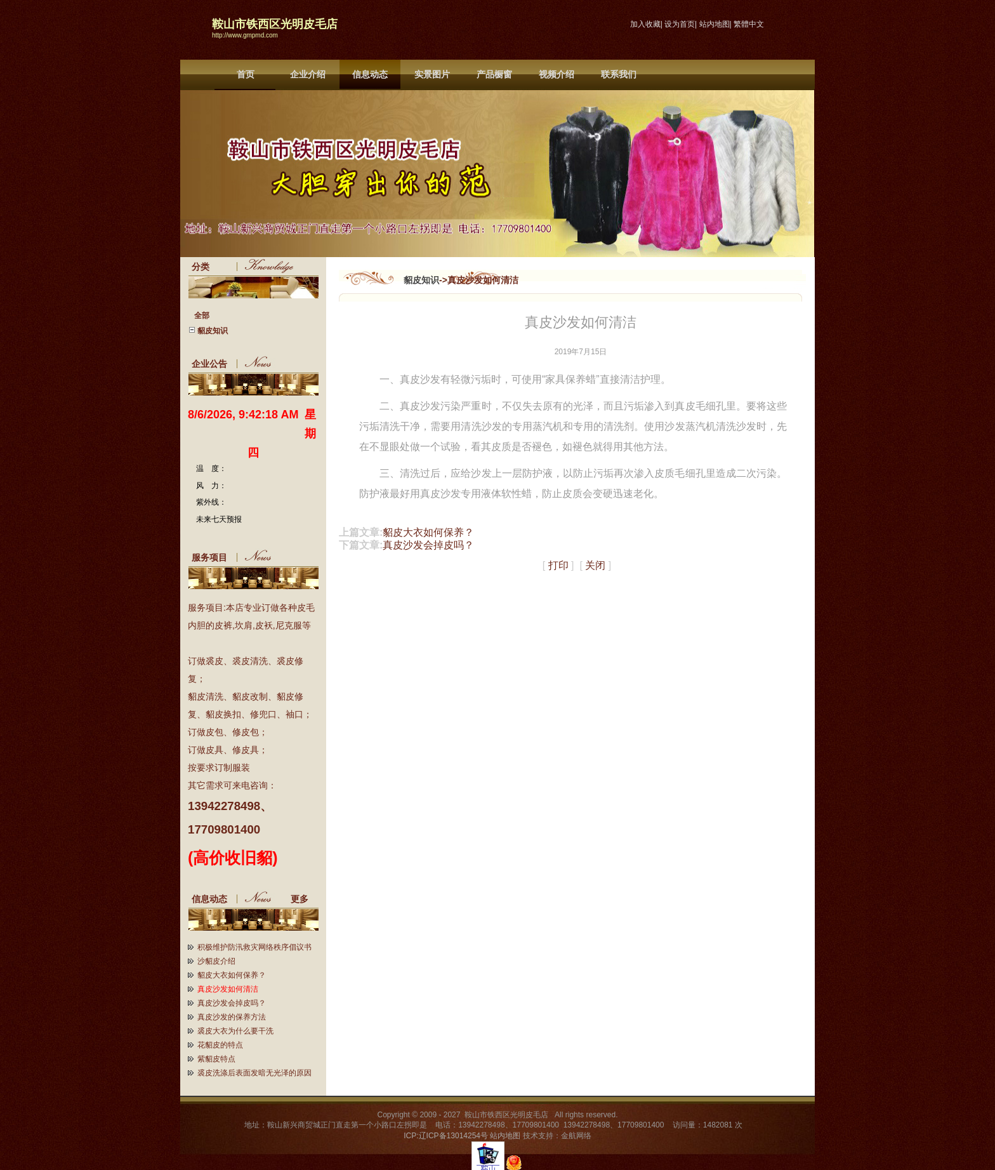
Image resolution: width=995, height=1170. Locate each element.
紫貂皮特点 (216, 1058)
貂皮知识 (421, 280)
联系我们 (618, 74)
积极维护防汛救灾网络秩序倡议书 (254, 947)
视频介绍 (556, 74)
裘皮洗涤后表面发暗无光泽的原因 (254, 1072)
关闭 (595, 565)
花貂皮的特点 (220, 1044)
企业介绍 (308, 74)
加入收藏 (645, 24)
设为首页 (679, 24)
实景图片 (432, 74)
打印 (558, 565)
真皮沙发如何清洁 (227, 989)
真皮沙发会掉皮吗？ (231, 1003)
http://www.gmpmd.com (245, 35)
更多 (305, 899)
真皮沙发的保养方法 (231, 1017)
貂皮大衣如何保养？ (231, 975)
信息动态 (370, 74)
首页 (245, 74)
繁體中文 (749, 24)
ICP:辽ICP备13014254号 (446, 1135)
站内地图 (714, 24)
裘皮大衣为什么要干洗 (235, 1031)
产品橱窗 (494, 74)
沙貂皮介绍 (216, 961)
